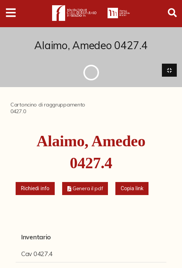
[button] (85, 188)
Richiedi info (35, 188)
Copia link (132, 188)
